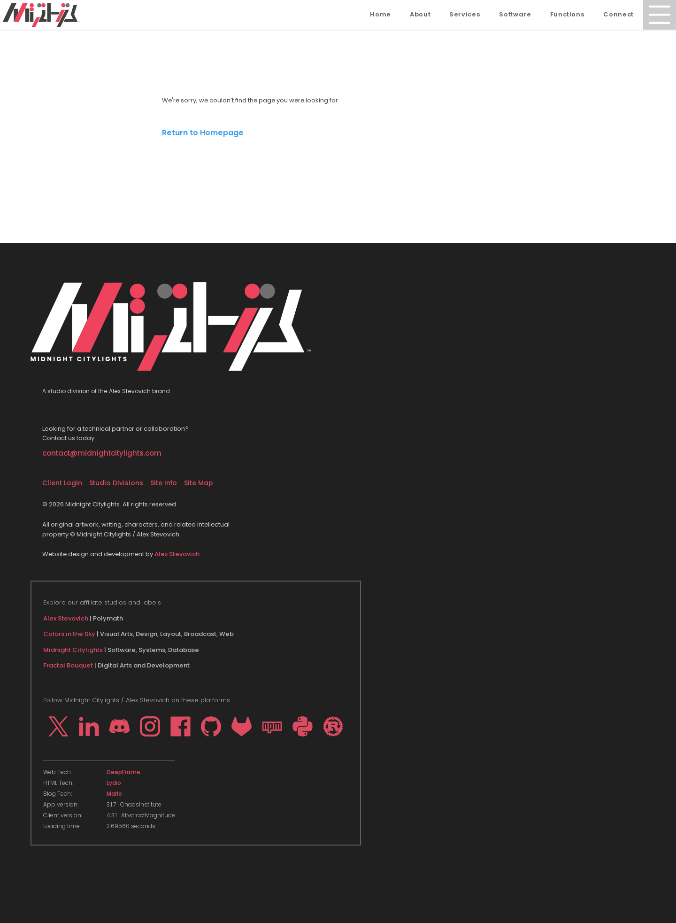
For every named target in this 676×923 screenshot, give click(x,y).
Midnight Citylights (73, 649)
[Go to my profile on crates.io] (333, 726)
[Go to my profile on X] (58, 726)
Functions (567, 14)
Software (515, 14)
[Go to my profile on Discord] (119, 726)
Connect (618, 14)
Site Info (163, 483)
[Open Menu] (659, 15)
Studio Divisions (116, 483)
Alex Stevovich (177, 554)
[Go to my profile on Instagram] (150, 726)
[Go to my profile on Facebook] (180, 726)
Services (464, 14)
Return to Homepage (203, 132)
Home (380, 14)
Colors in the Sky (69, 633)
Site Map (198, 483)
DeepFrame (123, 772)
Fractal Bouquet (68, 665)
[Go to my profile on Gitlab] (241, 726)
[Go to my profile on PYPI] (302, 726)
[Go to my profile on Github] (211, 726)
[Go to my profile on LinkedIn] (89, 726)
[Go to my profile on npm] (272, 726)
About (420, 14)
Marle (114, 794)
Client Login (62, 483)
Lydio (114, 783)
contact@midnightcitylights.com (101, 453)
